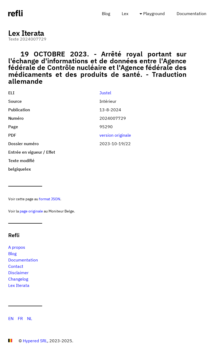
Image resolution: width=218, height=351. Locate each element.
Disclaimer (18, 272)
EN (11, 318)
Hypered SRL (35, 340)
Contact (15, 266)
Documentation (191, 13)
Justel (105, 92)
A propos (16, 247)
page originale (31, 211)
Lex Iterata (18, 285)
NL (29, 318)
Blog (106, 13)
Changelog (18, 279)
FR (20, 318)
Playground (154, 13)
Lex (125, 13)
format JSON (49, 198)
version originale (115, 135)
